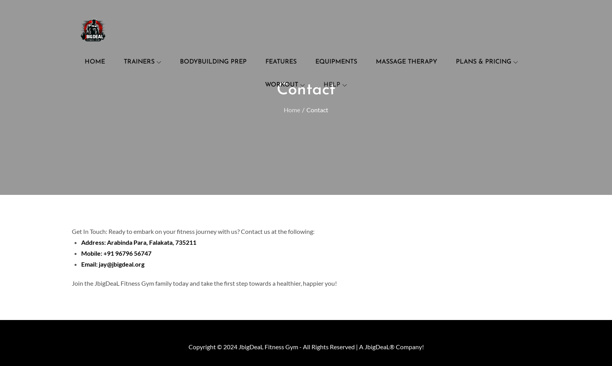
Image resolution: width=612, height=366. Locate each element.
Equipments (336, 62)
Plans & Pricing (487, 62)
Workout (285, 85)
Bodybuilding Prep (213, 62)
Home (95, 62)
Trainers (142, 62)
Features (281, 62)
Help (335, 85)
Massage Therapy (406, 62)
